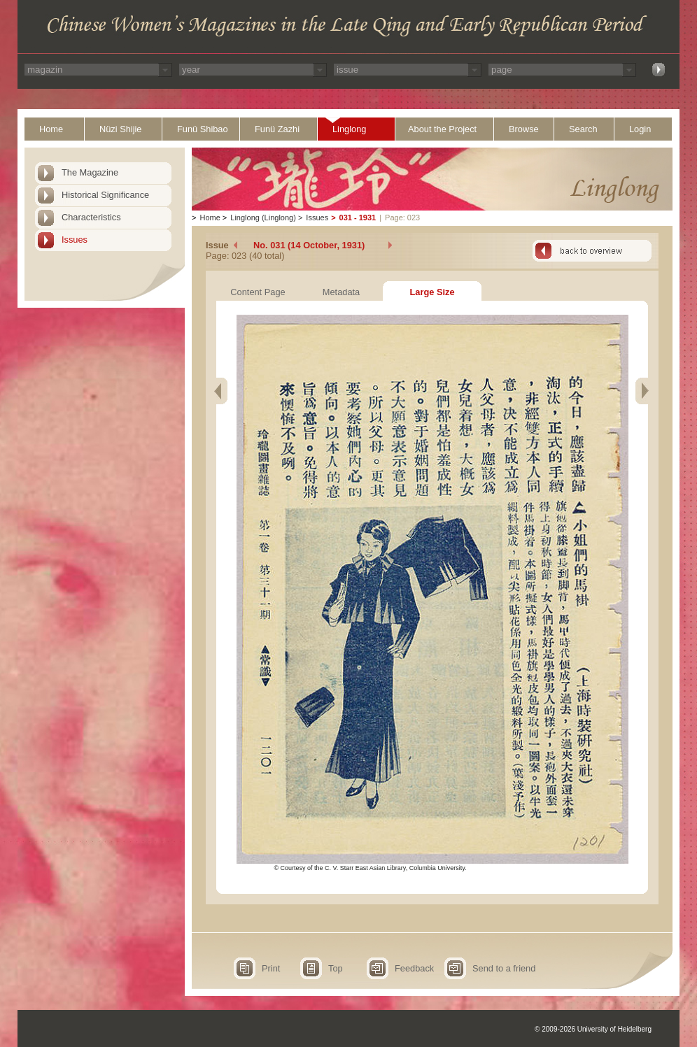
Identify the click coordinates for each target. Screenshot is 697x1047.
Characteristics (91, 217)
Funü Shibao (202, 129)
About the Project (442, 129)
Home (51, 129)
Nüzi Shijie (120, 129)
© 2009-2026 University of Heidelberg (593, 1029)
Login (640, 129)
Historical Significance (105, 195)
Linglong (349, 129)
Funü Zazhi (277, 129)
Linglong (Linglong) (263, 217)
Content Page (257, 292)
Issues (74, 239)
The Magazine (90, 172)
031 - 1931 (357, 217)
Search (583, 129)
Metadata (341, 292)
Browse (524, 129)
